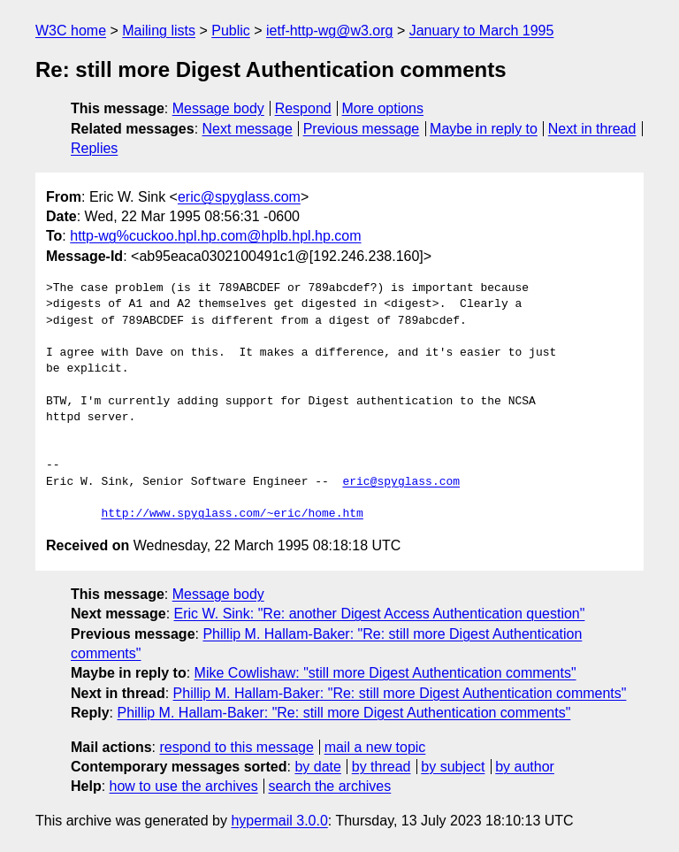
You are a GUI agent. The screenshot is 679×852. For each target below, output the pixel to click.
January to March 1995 (481, 30)
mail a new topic (375, 747)
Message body (218, 108)
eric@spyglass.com (239, 196)
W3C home (70, 30)
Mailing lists (158, 30)
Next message (247, 128)
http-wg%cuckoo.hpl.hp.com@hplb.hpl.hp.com (215, 235)
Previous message (361, 128)
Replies (94, 148)
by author (524, 766)
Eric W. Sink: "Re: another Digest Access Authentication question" (379, 613)
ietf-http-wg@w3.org (329, 30)
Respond (303, 108)
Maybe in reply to (484, 128)
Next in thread (592, 128)
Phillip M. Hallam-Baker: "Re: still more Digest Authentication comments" (400, 693)
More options (383, 108)
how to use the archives (184, 786)
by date (317, 766)
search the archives (330, 786)
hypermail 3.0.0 (279, 820)
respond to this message (236, 747)
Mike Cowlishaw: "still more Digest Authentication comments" (385, 672)
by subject (452, 766)
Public (230, 30)
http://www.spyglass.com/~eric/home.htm (231, 514)
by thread (381, 766)
